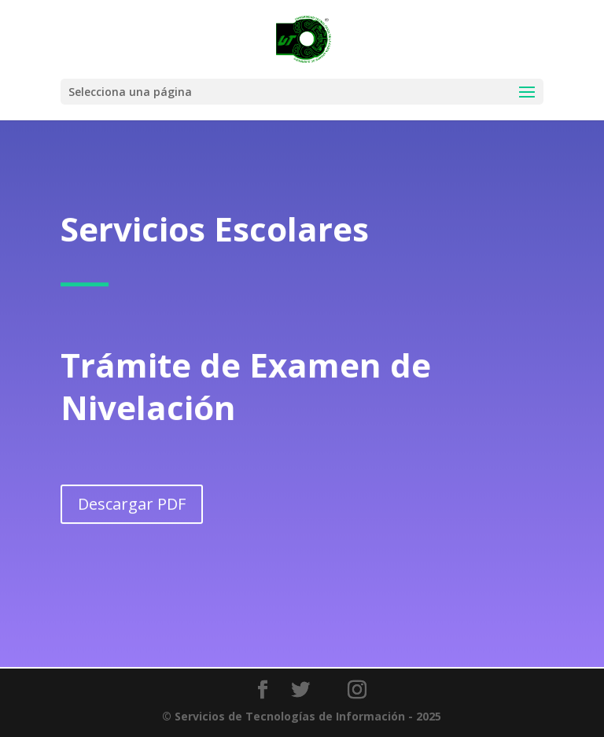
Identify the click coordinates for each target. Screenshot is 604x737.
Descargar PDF (132, 500)
